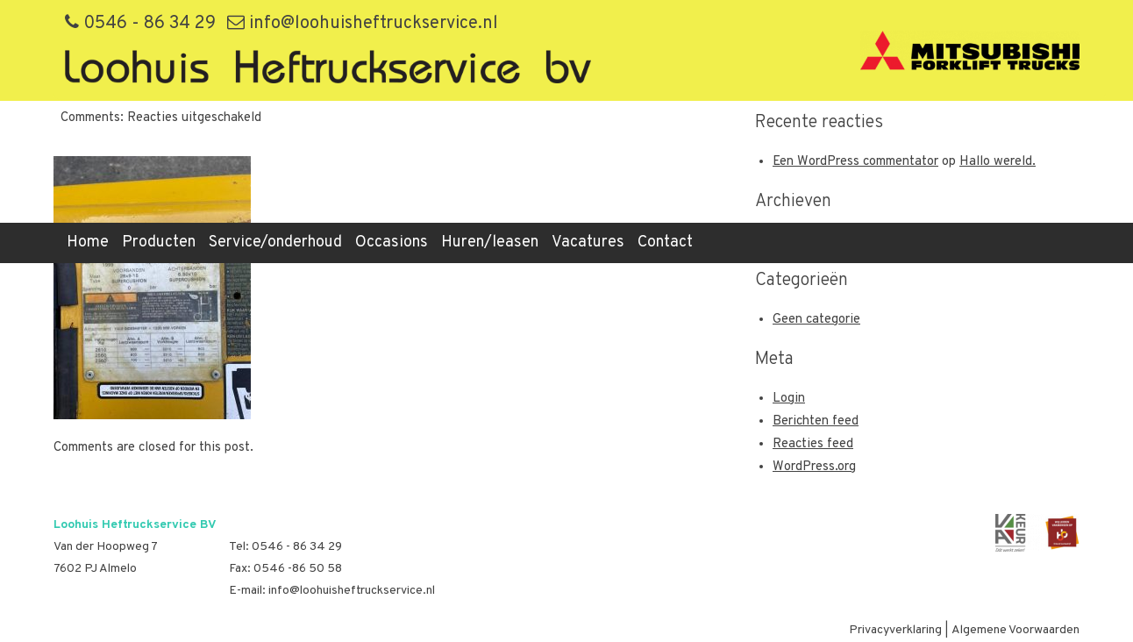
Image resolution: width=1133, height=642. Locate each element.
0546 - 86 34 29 (140, 23)
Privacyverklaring (895, 630)
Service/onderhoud (275, 242)
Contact (665, 242)
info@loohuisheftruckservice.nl (362, 23)
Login (789, 398)
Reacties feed (813, 444)
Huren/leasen (489, 242)
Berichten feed (816, 421)
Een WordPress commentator (855, 161)
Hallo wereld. (997, 161)
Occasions (391, 242)
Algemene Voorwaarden (1015, 630)
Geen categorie (816, 319)
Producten (159, 242)
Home (88, 242)
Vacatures (588, 242)
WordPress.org (814, 467)
